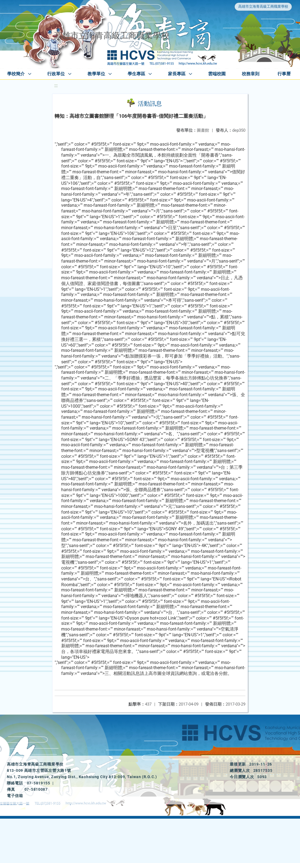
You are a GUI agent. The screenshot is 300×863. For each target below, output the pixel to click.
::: (56, 85)
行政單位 (56, 73)
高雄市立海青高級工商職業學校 (263, 6)
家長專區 (177, 73)
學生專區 (136, 73)
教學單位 (96, 73)
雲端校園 (217, 73)
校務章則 (250, 73)
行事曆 (284, 73)
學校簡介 (16, 73)
